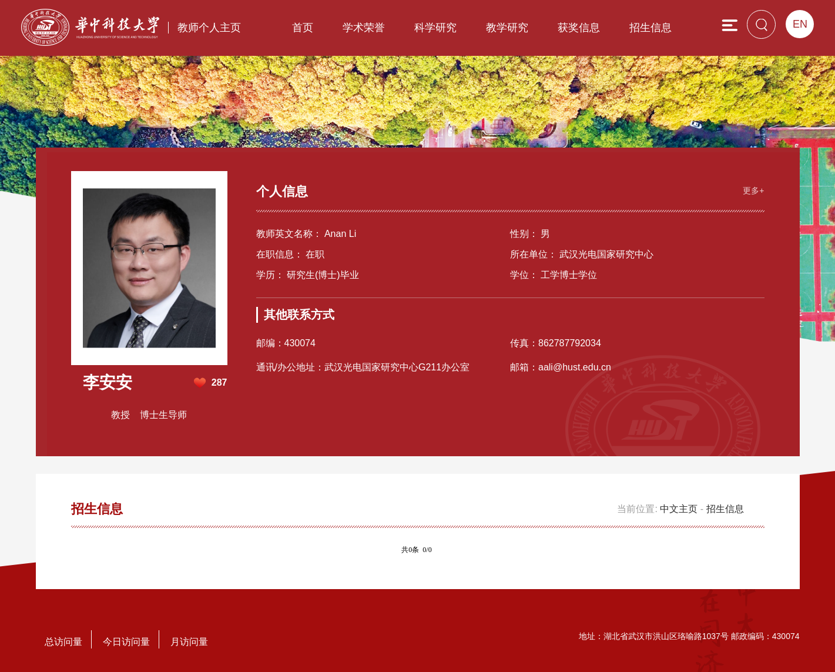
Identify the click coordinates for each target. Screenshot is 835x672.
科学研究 (435, 28)
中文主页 (678, 509)
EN (800, 24)
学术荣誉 (364, 28)
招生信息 (650, 28)
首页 (302, 28)
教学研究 (507, 28)
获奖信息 (579, 28)
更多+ (753, 190)
